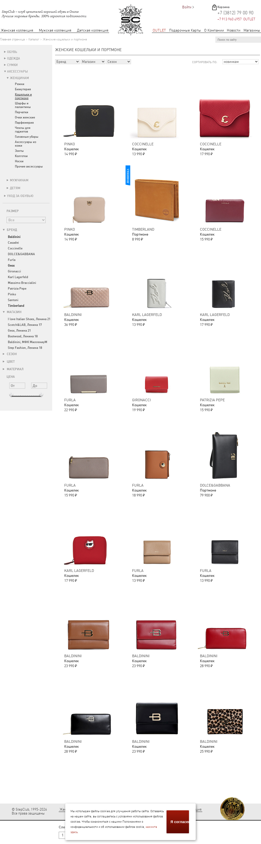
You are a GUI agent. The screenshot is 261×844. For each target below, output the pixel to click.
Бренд (10, 230)
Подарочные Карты (185, 30)
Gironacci (14, 271)
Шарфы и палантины (23, 105)
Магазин (12, 312)
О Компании (214, 30)
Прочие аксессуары (29, 166)
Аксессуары (17, 71)
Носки (19, 161)
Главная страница (12, 39)
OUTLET (159, 30)
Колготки (21, 156)
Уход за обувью (20, 196)
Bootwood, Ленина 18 (23, 336)
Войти (186, 7)
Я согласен (180, 822)
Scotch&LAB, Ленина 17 (25, 325)
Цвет (9, 361)
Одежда (13, 58)
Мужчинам (19, 180)
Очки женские (25, 117)
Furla (11, 260)
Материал (13, 369)
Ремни (19, 84)
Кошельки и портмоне (23, 96)
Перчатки (21, 112)
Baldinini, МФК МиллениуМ (27, 342)
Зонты (19, 151)
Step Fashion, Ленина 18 (25, 348)
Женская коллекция (17, 30)
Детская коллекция (92, 30)
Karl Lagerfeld (18, 277)
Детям (15, 188)
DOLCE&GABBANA (21, 254)
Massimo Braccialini (22, 283)
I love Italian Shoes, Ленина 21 (29, 319)
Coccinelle (15, 248)
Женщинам (19, 78)
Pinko (12, 294)
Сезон (10, 354)
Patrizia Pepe (17, 288)
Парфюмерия (24, 122)
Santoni (13, 300)
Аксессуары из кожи (25, 143)
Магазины (252, 30)
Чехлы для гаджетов (22, 129)
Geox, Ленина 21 (19, 330)
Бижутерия (23, 89)
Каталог (33, 39)
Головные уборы (26, 137)
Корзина (223, 7)
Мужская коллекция (55, 30)
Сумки (12, 65)
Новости (233, 30)
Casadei (13, 242)
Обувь (12, 52)
